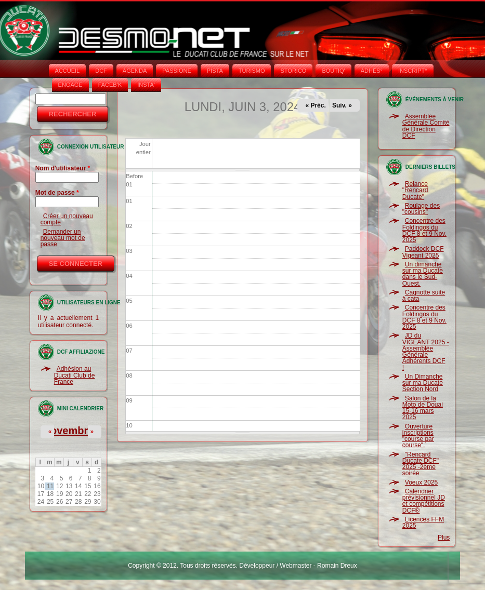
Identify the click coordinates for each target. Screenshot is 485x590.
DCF (101, 71)
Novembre (68, 430)
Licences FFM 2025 (423, 522)
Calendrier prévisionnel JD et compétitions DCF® (423, 501)
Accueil (67, 71)
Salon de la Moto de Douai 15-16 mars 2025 (422, 408)
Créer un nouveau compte (67, 219)
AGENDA (135, 71)
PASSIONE (176, 71)
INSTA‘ (146, 85)
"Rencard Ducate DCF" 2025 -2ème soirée (420, 464)
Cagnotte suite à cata (423, 295)
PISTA (215, 71)
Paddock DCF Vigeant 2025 (423, 252)
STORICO (293, 71)
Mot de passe (57, 192)
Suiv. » (342, 105)
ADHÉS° (372, 71)
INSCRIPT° (412, 71)
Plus (444, 537)
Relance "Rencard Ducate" (415, 190)
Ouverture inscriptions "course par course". (418, 436)
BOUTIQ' (333, 71)
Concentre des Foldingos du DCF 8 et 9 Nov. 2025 (424, 230)
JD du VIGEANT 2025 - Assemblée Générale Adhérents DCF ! (425, 351)
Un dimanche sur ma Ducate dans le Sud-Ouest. (422, 274)
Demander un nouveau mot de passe (63, 238)
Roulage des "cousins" (421, 209)
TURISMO (252, 71)
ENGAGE (70, 85)
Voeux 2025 (421, 482)
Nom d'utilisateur (62, 168)
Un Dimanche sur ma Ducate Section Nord (422, 383)
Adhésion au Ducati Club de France (74, 375)
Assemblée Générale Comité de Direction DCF (426, 126)
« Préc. (315, 105)
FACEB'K (110, 85)
